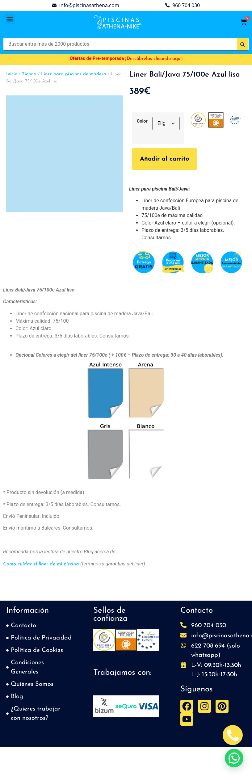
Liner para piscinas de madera (73, 74)
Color (142, 121)
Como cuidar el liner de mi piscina (41, 564)
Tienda (29, 74)
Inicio (11, 74)
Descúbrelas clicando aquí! (155, 59)
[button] (10, 19)
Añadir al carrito (164, 159)
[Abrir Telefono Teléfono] (233, 735)
